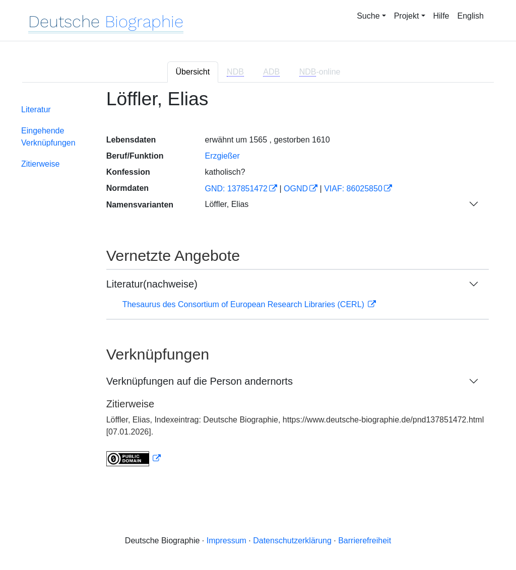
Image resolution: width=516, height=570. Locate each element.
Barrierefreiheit (364, 540)
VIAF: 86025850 (353, 188)
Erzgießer (222, 156)
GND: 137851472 (236, 188)
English (471, 16)
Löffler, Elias (226, 204)
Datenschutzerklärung (292, 540)
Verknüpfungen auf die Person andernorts (199, 381)
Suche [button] (368, 16)
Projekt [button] (406, 16)
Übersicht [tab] (193, 71)
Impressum (226, 540)
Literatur (36, 109)
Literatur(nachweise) (152, 284)
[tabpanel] (258, 284)
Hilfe (441, 16)
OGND (296, 188)
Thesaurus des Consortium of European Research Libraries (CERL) (244, 304)
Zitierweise (40, 164)
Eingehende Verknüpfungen (48, 136)
